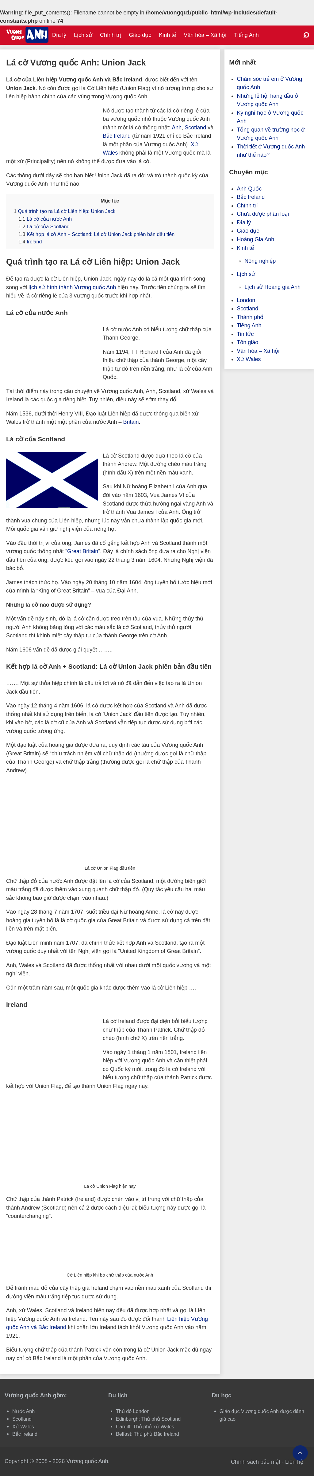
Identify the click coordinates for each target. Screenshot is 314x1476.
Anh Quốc (249, 189)
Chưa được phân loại (263, 214)
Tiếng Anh (246, 35)
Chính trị (110, 35)
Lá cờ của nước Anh (45, 219)
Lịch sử (83, 35)
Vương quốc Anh (87, 1461)
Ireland (30, 241)
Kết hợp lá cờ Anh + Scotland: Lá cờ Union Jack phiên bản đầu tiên (96, 234)
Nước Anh (23, 1411)
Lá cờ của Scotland (44, 226)
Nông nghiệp (260, 261)
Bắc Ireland (117, 136)
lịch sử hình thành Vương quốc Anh (72, 287)
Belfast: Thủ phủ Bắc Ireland (147, 1434)
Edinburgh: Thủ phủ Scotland (148, 1419)
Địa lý (59, 35)
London (246, 300)
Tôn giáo (247, 342)
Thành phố (250, 317)
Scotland (195, 127)
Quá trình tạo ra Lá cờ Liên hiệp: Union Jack (64, 211)
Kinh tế (167, 35)
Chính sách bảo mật (255, 1462)
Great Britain (82, 551)
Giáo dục (140, 35)
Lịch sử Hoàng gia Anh (272, 287)
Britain (131, 422)
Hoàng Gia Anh (255, 239)
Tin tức (245, 334)
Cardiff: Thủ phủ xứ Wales (145, 1426)
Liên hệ (294, 1462)
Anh (177, 127)
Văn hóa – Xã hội (205, 35)
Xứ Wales (249, 359)
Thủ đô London (133, 1411)
